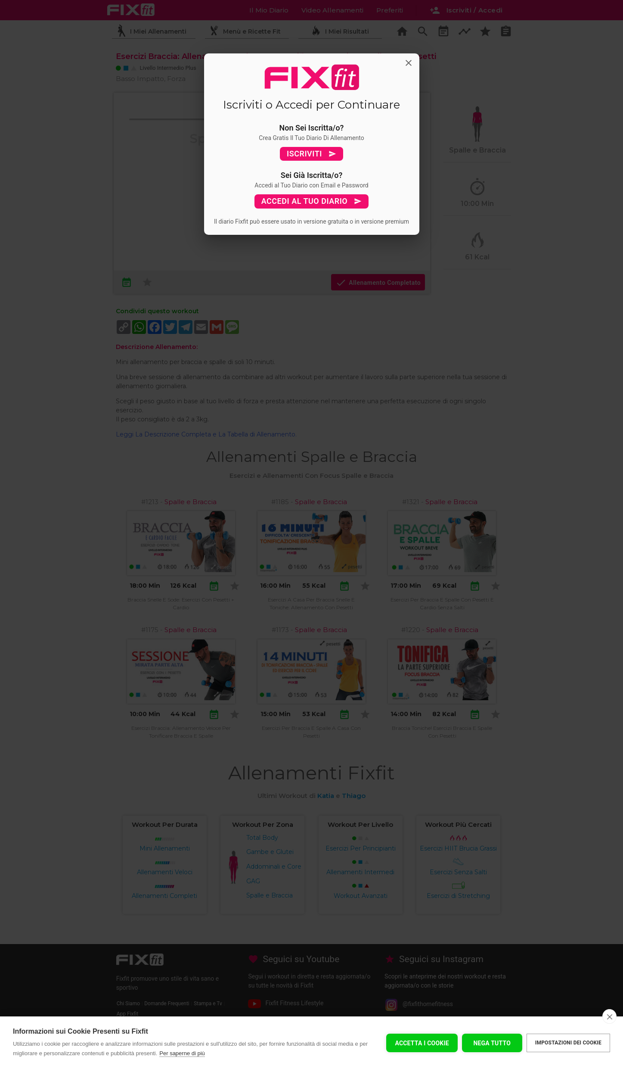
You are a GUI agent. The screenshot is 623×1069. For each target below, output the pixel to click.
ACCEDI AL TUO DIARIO (311, 201)
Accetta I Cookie (422, 1043)
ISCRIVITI (311, 154)
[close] (609, 1016)
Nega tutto (492, 1043)
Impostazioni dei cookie (568, 1043)
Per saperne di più (182, 1053)
